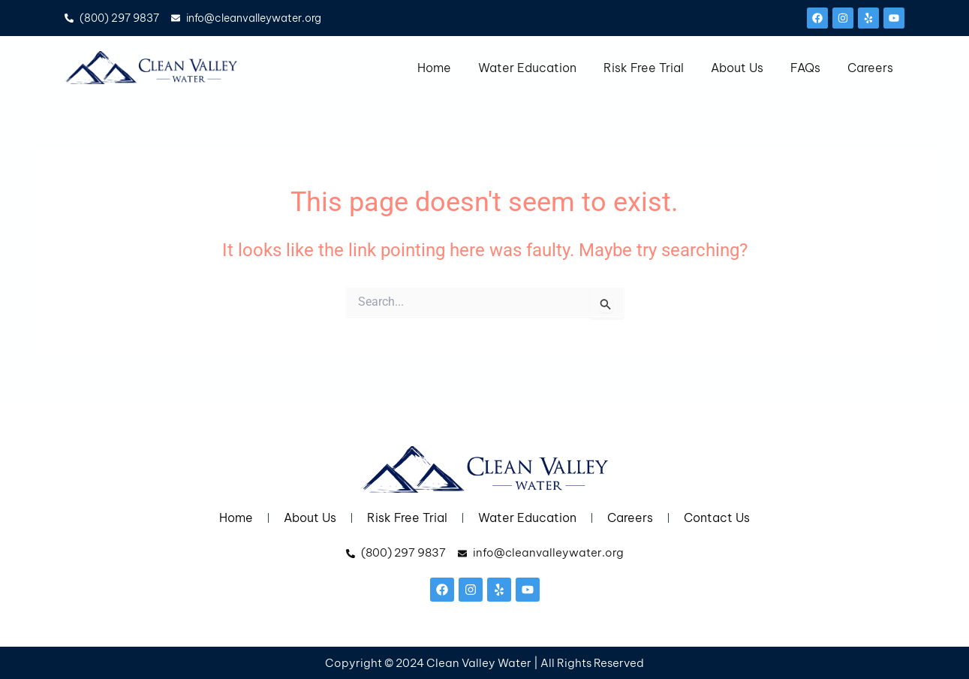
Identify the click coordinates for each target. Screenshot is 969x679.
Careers (870, 67)
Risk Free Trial (643, 67)
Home (434, 67)
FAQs (805, 67)
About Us (737, 67)
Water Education (527, 67)
